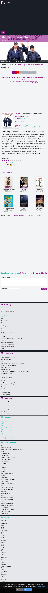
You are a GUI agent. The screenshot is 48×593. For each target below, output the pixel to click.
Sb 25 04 (13, 72)
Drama (24, 189)
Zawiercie (3, 579)
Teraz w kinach (10, 443)
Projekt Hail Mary (6, 430)
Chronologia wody (5, 321)
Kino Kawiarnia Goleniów (7, 403)
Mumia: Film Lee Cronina (7, 327)
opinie (24, 61)
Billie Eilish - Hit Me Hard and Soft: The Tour (12, 363)
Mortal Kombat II (5, 367)
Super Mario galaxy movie (7, 344)
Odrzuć (19, 590)
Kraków (3, 545)
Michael (3, 309)
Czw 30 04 (31, 72)
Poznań (3, 554)
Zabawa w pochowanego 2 (8, 189)
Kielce (2, 544)
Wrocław (3, 576)
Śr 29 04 (28, 72)
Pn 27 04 (20, 72)
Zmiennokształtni (5, 511)
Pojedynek (3, 491)
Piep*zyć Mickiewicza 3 (7, 489)
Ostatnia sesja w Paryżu (7, 487)
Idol (24, 208)
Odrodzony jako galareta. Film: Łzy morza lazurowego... (15, 371)
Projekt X (39, 208)
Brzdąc (3, 451)
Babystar (3, 319)
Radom (3, 556)
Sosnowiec (3, 564)
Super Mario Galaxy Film (8, 421)
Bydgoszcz (4, 523)
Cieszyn (3, 527)
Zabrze (3, 578)
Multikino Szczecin (5, 413)
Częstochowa (4, 528)
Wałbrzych (3, 574)
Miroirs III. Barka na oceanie (8, 311)
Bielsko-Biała (4, 522)
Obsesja (3, 387)
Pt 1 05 (35, 72)
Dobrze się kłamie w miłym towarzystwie (11, 338)
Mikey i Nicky (4, 477)
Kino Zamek (4, 411)
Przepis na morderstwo (7, 342)
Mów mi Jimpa (4, 481)
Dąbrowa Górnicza (5, 530)
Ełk (1, 534)
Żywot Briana (4, 513)
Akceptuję (28, 590)
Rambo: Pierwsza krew (7, 497)
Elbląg (2, 532)
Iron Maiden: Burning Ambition (9, 383)
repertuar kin (7, 61)
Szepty (2, 501)
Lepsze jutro (39, 189)
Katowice (3, 542)
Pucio (2, 331)
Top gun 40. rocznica (6, 377)
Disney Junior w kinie (6, 459)
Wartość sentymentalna (7, 503)
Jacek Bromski (9, 40)
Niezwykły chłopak (5, 369)
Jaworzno (3, 540)
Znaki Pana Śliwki (5, 392)
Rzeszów (3, 561)
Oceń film (12, 162)
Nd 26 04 (17, 72)
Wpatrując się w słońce (7, 333)
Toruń (2, 569)
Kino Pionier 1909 (5, 407)
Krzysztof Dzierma (24, 126)
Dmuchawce (4, 336)
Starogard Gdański (6, 566)
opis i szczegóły (15, 61)
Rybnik (2, 559)
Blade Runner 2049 (6, 447)
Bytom (2, 525)
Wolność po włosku (6, 359)
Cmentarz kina (4, 455)
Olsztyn (3, 551)
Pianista (3, 329)
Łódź (2, 549)
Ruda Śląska (4, 557)
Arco (2, 316)
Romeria (3, 389)
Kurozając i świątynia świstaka (8, 385)
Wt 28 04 (24, 72)
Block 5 (3, 381)
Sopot (2, 562)
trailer (21, 61)
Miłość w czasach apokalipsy (8, 365)
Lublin (2, 547)
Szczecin (3, 568)
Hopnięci (4, 436)
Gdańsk (3, 535)
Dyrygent (3, 467)
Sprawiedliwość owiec (6, 373)
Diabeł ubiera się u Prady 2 (8, 357)
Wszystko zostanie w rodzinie (8, 209)
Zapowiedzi (8, 353)
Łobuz (2, 348)
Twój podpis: (4, 288)
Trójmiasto (4, 571)
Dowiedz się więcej (41, 586)
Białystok (3, 520)
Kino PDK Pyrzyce (5, 405)
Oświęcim (3, 552)
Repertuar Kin (9, 398)
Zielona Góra (4, 581)
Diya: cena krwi (5, 461)
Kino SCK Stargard (5, 409)
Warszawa (3, 573)
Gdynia (2, 537)
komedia (22, 118)
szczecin (12, 2)
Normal (3, 313)
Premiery (7, 305)
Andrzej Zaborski (34, 126)
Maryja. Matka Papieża (7, 325)
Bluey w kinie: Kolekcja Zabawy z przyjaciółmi (12, 449)
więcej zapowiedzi (6, 394)
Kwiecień (3, 323)
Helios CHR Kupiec (5, 401)
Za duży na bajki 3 (5, 507)
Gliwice (2, 539)
